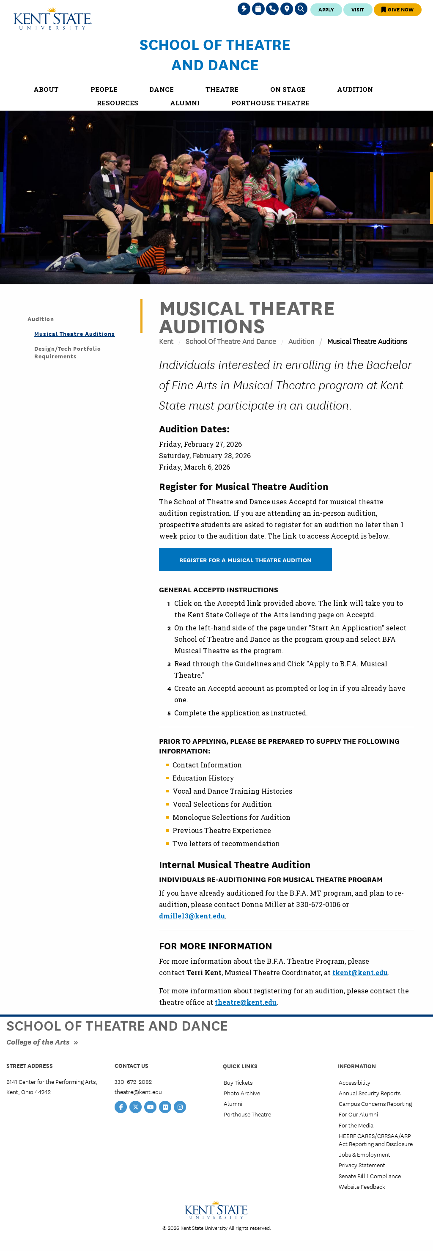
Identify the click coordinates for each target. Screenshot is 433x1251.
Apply (326, 9)
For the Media (356, 1125)
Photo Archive (242, 1092)
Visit (357, 9)
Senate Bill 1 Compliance (370, 1175)
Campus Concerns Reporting (375, 1103)
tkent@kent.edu (360, 972)
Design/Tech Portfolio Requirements (67, 352)
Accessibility (354, 1082)
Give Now (397, 9)
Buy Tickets (238, 1082)
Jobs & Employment (364, 1154)
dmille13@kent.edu (192, 915)
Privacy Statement (362, 1164)
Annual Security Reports (369, 1092)
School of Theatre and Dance (215, 53)
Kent (166, 340)
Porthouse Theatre (247, 1114)
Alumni (233, 1103)
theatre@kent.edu (246, 1002)
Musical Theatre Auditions (74, 333)
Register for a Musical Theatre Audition (245, 559)
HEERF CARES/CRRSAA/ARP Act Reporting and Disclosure (376, 1139)
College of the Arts (37, 1041)
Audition (301, 340)
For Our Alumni (358, 1114)
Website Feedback (362, 1186)
